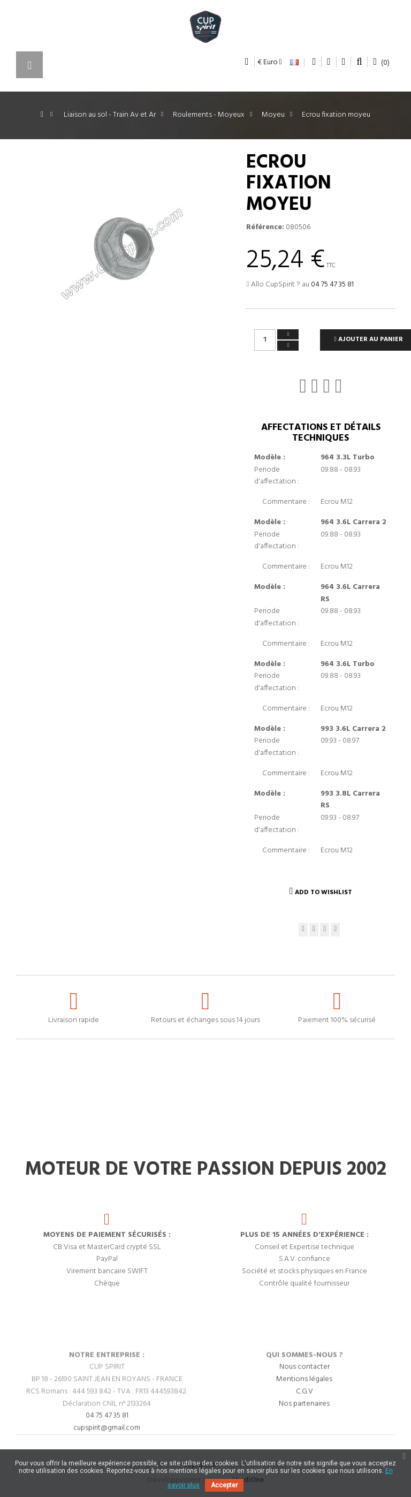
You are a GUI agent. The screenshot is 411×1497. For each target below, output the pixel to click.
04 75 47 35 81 (332, 284)
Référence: (265, 227)
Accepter (224, 1485)
